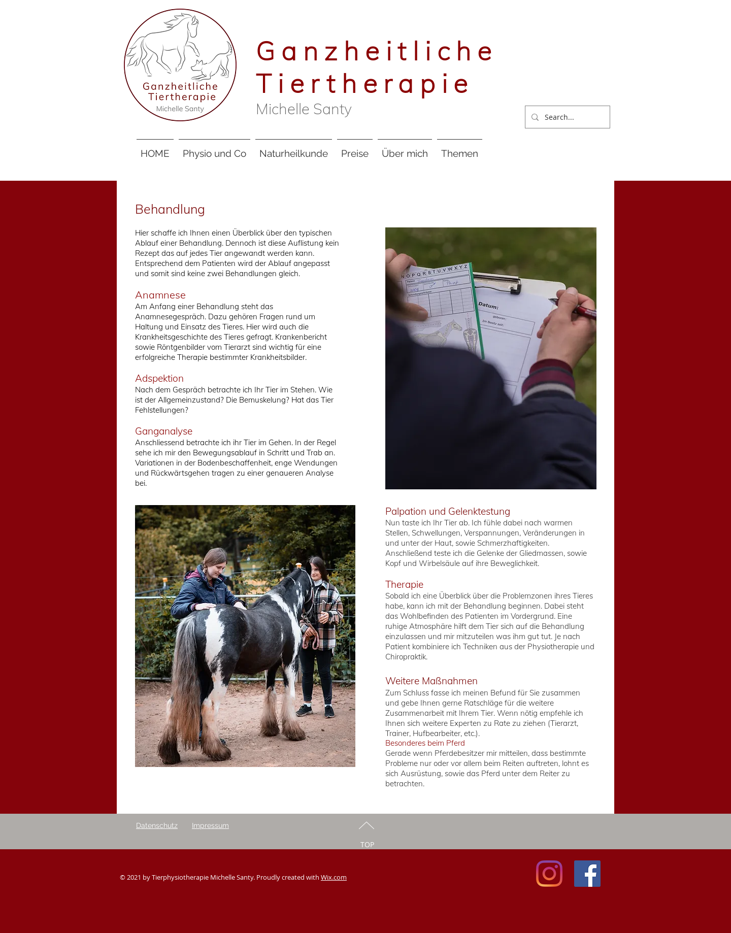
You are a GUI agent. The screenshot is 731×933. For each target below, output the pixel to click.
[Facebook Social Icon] (587, 873)
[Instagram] (549, 873)
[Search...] (566, 117)
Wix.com (334, 877)
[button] (214, 148)
